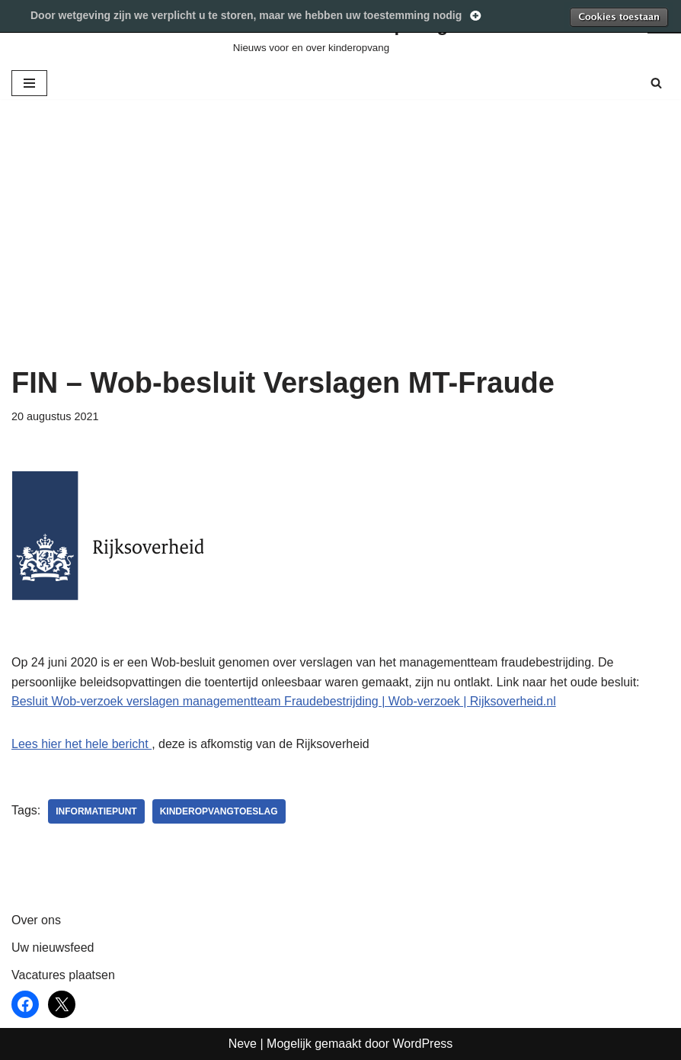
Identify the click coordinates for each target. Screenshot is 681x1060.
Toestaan (618, 17)
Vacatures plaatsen (63, 974)
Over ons (36, 920)
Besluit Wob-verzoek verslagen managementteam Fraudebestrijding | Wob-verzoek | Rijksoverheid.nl (283, 701)
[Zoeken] (656, 82)
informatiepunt (96, 811)
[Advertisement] (340, 251)
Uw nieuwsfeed (52, 947)
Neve (243, 1043)
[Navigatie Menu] (29, 83)
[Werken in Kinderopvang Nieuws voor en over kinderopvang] (340, 33)
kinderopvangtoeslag (219, 811)
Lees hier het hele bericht (81, 743)
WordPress (422, 1043)
